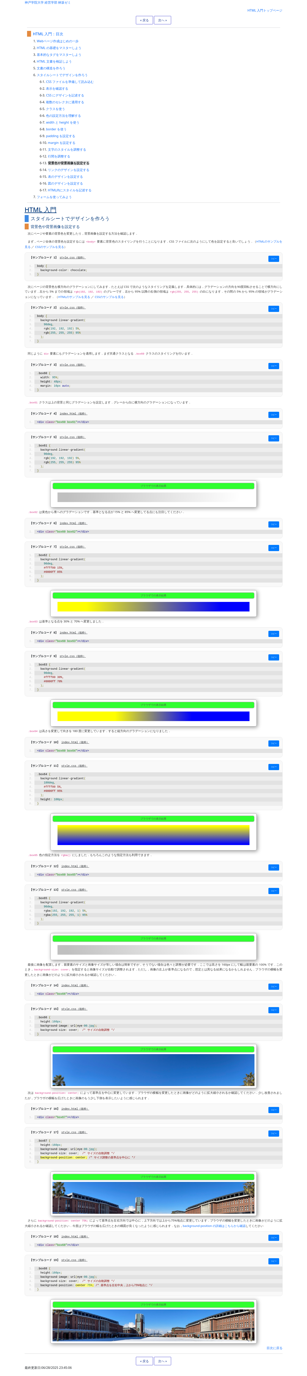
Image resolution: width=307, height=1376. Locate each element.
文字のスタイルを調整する (67, 149)
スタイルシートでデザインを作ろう (62, 75)
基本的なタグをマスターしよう (59, 54)
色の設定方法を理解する (63, 115)
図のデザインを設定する (65, 183)
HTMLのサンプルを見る (74, 297)
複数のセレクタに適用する (65, 102)
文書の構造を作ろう (51, 68)
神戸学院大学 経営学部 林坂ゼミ (48, 2)
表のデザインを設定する (65, 176)
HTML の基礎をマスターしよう (59, 48)
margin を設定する (61, 143)
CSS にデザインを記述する (65, 95)
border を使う (56, 129)
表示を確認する (57, 88)
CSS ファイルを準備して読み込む (70, 82)
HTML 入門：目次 (48, 33)
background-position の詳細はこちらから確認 (214, 1226)
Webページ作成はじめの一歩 (57, 41)
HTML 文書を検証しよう (54, 61)
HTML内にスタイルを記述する (70, 190)
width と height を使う (62, 122)
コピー (274, 259)
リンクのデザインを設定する (68, 170)
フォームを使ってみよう (54, 197)
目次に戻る (275, 1348)
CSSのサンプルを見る (49, 247)
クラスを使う (55, 109)
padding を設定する (60, 136)
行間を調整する (59, 156)
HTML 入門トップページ (265, 10)
